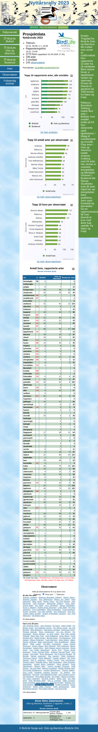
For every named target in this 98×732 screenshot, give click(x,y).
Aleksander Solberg (55, 603)
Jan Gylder (56, 676)
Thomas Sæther (68, 670)
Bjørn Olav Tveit (37, 636)
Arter (10, 68)
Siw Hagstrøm (28, 676)
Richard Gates (28, 662)
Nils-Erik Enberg (48, 678)
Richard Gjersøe (30, 632)
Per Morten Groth (60, 628)
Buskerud (63, 27)
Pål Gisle (35, 674)
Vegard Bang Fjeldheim (44, 664)
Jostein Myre (38, 648)
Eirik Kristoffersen (62, 642)
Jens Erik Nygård (56, 683)
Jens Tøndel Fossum (66, 674)
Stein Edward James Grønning (57, 648)
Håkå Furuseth (69, 680)
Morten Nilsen (69, 597)
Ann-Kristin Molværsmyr (32, 670)
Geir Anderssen (60, 611)
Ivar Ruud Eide (61, 689)
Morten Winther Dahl (66, 668)
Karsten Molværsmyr (52, 670)
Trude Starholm (51, 640)
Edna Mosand (63, 664)
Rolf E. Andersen (38, 660)
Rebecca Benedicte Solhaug (50, 597)
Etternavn (60, 594)
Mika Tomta (37, 601)
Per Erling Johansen (31, 678)
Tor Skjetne (65, 672)
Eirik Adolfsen (28, 685)
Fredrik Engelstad (62, 685)
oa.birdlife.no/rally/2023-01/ (47, 68)
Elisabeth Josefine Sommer (46, 672)
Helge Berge (64, 636)
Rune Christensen (46, 632)
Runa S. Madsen (29, 607)
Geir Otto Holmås (45, 611)
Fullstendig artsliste (10, 82)
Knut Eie (71, 611)
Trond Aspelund (68, 609)
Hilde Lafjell (35, 644)
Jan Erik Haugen (63, 601)
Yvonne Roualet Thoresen (58, 666)
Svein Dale (70, 603)
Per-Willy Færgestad (52, 644)
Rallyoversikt (10, 32)
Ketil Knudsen (39, 603)
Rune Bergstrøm (46, 654)
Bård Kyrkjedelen (54, 609)
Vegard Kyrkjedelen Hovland (54, 614)
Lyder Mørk (62, 607)
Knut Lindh (27, 672)
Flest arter (47, 594)
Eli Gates (56, 626)
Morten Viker (39, 666)
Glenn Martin (64, 640)
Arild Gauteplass (55, 662)
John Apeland (45, 626)
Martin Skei (61, 678)
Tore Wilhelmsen (45, 599)
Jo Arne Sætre (53, 634)
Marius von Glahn (61, 599)
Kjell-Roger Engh (68, 630)
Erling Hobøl (66, 626)
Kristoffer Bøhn (41, 662)
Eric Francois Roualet (63, 654)
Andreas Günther (30, 599)
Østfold (34, 27)
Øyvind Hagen (52, 638)
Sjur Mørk (39, 605)
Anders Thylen (53, 660)
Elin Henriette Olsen (31, 626)
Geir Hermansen (68, 660)
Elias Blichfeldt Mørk (37, 680)
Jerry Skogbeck (51, 605)
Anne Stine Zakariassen (44, 685)
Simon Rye (56, 650)
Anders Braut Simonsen (47, 607)
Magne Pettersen (37, 640)
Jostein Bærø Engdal (31, 614)
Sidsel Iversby (39, 638)
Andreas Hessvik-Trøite (60, 652)
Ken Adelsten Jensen (43, 628)
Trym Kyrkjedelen (39, 609)
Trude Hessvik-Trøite (40, 652)
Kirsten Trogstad (29, 611)
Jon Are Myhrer (63, 632)
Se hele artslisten (49, 132)
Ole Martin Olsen (38, 616)
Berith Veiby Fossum (42, 687)
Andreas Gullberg (30, 597)
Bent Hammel (50, 646)
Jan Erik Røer (35, 668)
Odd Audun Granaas (52, 630)
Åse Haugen (53, 656)
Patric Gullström (68, 656)
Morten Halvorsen (38, 656)
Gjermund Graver (30, 658)
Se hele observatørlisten (49, 197)
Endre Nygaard (29, 683)
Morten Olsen (48, 601)
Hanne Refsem (39, 634)
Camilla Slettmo (59, 658)
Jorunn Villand (37, 646)
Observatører (10, 74)
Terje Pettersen (63, 646)
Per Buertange (65, 638)
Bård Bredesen (36, 630)
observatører (38, 62)
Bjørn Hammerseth (45, 642)
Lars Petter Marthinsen (39, 650)
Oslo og (10, 50)
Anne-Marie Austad (42, 676)
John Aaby (34, 654)
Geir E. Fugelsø (54, 680)
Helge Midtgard (45, 658)
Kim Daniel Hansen (46, 689)
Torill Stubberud (51, 636)
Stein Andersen (42, 683)
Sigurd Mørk (28, 605)
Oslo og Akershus (48, 27)
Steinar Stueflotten (67, 605)
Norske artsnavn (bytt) (47, 271)
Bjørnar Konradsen (49, 668)
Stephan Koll (70, 683)
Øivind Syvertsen (68, 676)
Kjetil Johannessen (61, 687)
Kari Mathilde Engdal (49, 674)
